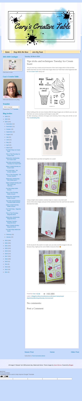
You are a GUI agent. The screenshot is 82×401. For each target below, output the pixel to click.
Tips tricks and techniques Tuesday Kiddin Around (13, 201)
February (9, 234)
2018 (6, 253)
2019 (6, 251)
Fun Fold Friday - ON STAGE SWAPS (12, 171)
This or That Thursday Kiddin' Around (12, 193)
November (9, 126)
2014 (6, 264)
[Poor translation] (6, 376)
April (7, 145)
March (8, 147)
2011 (6, 272)
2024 (6, 121)
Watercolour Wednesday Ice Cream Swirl (12, 158)
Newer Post (29, 352)
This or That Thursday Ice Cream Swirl (13, 154)
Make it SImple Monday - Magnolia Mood (13, 226)
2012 (6, 269)
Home (7, 52)
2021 (6, 245)
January (8, 237)
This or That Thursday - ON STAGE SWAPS (13, 175)
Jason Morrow (58, 365)
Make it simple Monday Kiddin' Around (12, 205)
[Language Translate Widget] (11, 107)
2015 (6, 261)
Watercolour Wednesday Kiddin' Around (12, 197)
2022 (6, 243)
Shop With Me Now (21, 52)
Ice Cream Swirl (33, 71)
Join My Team (37, 52)
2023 (6, 240)
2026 (6, 116)
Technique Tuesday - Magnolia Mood (11, 222)
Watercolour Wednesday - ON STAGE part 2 (13, 179)
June (7, 139)
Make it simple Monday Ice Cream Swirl (13, 167)
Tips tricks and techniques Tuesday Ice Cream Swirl (13, 163)
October (8, 129)
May (7, 142)
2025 (6, 119)
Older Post (75, 352)
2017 (6, 256)
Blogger (71, 365)
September (9, 132)
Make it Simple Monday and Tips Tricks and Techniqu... (13, 184)
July (7, 137)
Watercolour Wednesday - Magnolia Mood (13, 218)
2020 (6, 248)
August (8, 134)
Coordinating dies (34, 117)
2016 (6, 259)
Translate (14, 109)
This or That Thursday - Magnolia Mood (12, 213)
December (9, 124)
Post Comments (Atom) (38, 355)
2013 (6, 267)
